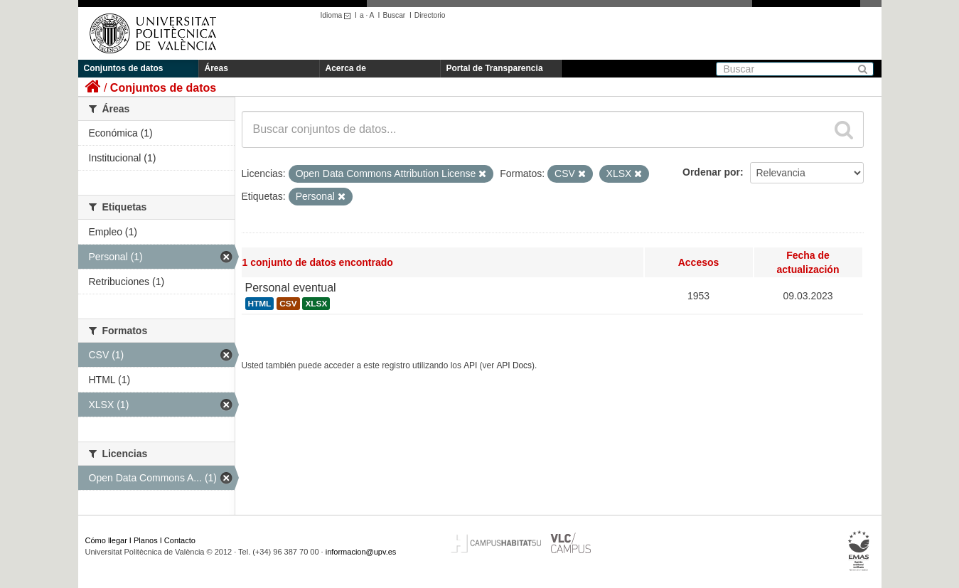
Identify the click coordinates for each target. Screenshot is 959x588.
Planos (146, 540)
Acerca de (346, 68)
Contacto (179, 540)
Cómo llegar (106, 540)
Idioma (338, 15)
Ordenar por (711, 172)
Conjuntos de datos (124, 68)
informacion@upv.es (361, 551)
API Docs (514, 365)
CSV (287, 304)
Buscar (393, 15)
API (470, 365)
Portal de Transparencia (494, 68)
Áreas (216, 68)
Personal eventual (290, 288)
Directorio (430, 15)
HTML (260, 304)
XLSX (316, 304)
